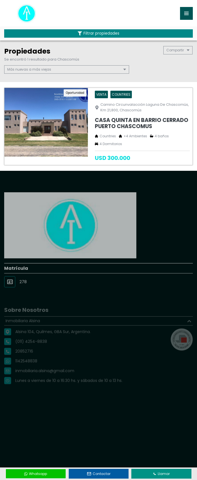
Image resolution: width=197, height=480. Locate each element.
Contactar (98, 473)
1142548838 (26, 368)
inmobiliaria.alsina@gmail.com (44, 378)
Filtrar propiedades (98, 33)
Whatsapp (35, 473)
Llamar (161, 473)
